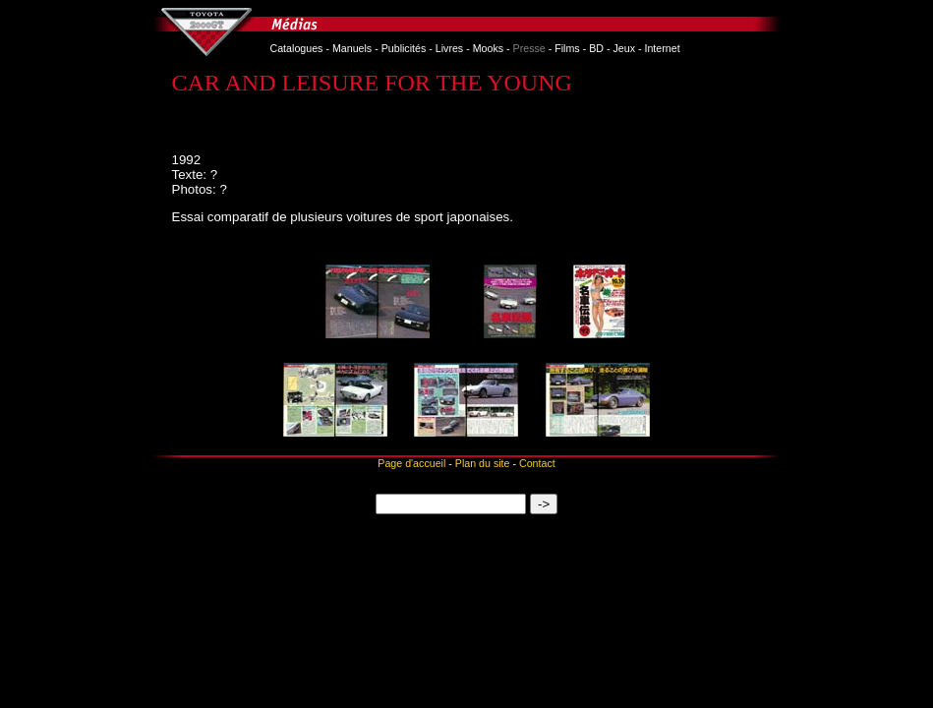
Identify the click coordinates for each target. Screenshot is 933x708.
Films (566, 48)
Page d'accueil (411, 463)
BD (596, 48)
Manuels (352, 48)
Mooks (488, 48)
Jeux (623, 48)
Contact (537, 463)
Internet (661, 48)
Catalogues (296, 48)
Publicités (404, 48)
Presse (529, 48)
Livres (449, 48)
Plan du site (482, 463)
